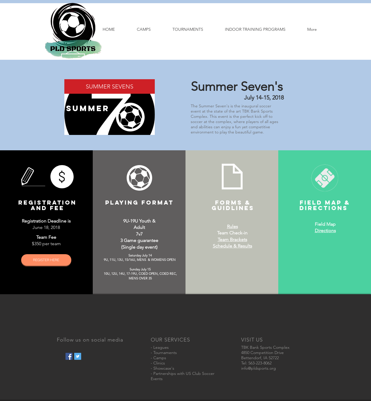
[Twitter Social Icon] (77, 356)
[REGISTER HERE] (46, 260)
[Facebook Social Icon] (69, 356)
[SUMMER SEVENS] (109, 86)
